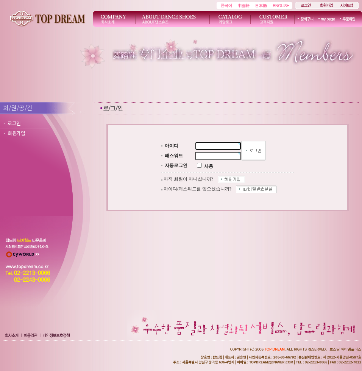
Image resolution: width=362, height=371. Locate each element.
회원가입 (16, 133)
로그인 (14, 123)
